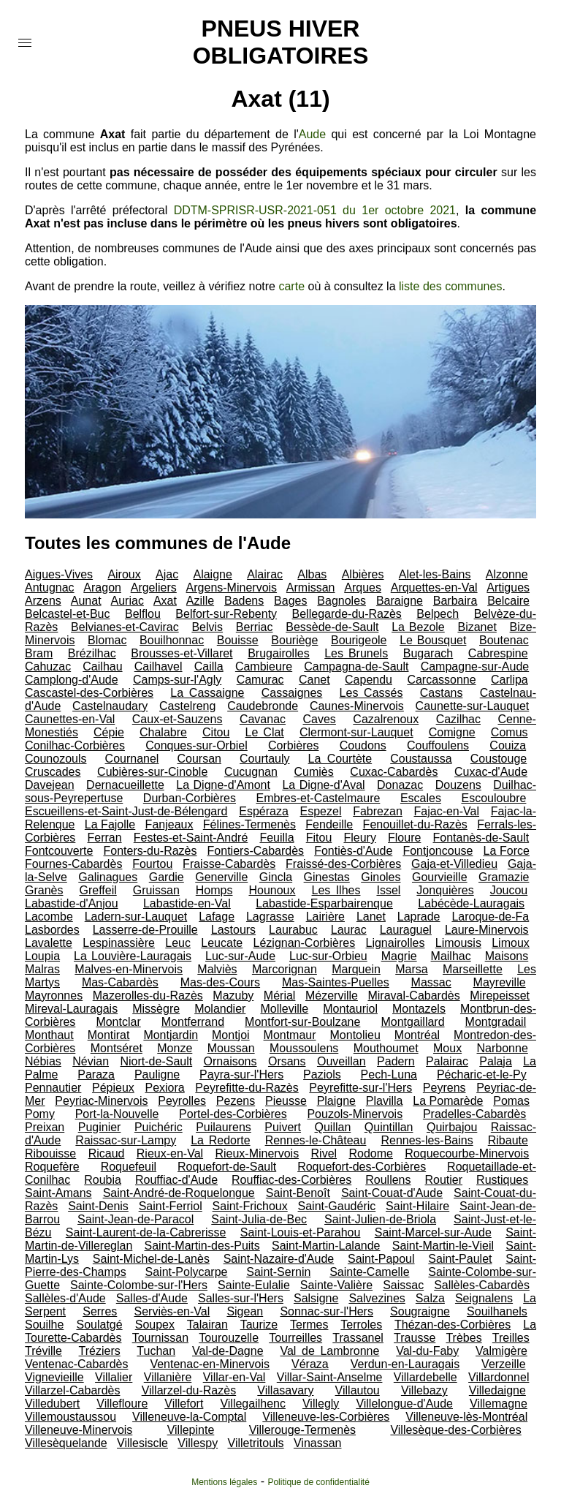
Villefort (183, 1403)
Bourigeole (359, 640)
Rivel (324, 1153)
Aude (312, 134)
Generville (221, 877)
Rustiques (502, 1180)
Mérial (280, 995)
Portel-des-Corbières (233, 1114)
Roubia (102, 1180)
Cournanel (132, 758)
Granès (44, 890)
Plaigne (336, 1101)
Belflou (143, 614)
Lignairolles (395, 943)
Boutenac (504, 640)
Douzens (458, 785)
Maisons (507, 956)
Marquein (356, 969)
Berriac (254, 627)
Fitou (319, 837)
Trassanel (357, 1338)
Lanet (371, 916)
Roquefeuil (129, 1166)
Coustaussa (421, 758)
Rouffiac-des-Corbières (291, 1180)
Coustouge (498, 758)
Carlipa (509, 679)
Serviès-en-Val (172, 1311)
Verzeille (503, 1364)
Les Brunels (356, 653)
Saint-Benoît (298, 1193)
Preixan (44, 1127)
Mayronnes (54, 995)
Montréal (417, 1035)
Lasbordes (52, 930)
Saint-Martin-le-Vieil (443, 1245)
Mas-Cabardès (120, 982)
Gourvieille (440, 877)
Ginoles (380, 877)
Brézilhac (92, 653)
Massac (431, 982)
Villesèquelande (66, 1443)
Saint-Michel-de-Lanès (151, 1259)
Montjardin (170, 1035)
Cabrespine (498, 653)
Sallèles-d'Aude (65, 1298)
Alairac (265, 574)
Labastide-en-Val (187, 903)
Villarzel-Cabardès (72, 1390)
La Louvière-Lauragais (132, 956)
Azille (200, 600)
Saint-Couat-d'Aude (392, 1193)
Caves (319, 719)
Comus (509, 732)
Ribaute (508, 1140)
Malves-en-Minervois (129, 969)
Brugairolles (278, 653)
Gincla (275, 877)
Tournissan (160, 1338)
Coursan (199, 758)
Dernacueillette (125, 785)
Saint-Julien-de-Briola (380, 1219)
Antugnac (50, 587)
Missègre (156, 1008)
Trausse (414, 1338)
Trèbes (463, 1338)
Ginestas (327, 877)
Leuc (178, 943)
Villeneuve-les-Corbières (325, 1416)
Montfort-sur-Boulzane (302, 1022)
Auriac (127, 600)
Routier (444, 1180)
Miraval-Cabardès (413, 995)
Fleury (359, 837)
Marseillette (473, 969)
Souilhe (44, 1324)
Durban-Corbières (189, 798)
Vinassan (318, 1443)
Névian (90, 1061)
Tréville (43, 1351)
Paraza (96, 1074)
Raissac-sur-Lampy (125, 1140)
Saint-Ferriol (170, 1206)
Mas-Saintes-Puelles (335, 982)
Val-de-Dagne (228, 1351)
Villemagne (498, 1403)
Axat (165, 600)
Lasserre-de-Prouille (145, 930)
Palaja (495, 1061)
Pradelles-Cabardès (474, 1114)
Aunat (86, 600)
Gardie (166, 877)
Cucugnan (251, 772)
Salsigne (316, 1298)
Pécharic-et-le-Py (482, 1074)
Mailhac (451, 956)
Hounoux (271, 890)
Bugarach (428, 653)
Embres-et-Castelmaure (318, 798)
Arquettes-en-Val (434, 587)
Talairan (207, 1324)
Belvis (207, 627)
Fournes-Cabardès (73, 864)
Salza (430, 1298)
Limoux (511, 943)
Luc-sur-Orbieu (328, 956)
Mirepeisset (500, 995)
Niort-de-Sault (156, 1061)
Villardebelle (425, 1377)
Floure (404, 837)
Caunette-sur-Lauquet (473, 706)
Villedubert (52, 1403)
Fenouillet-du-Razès (415, 824)
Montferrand (192, 1022)
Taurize (259, 1324)
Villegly (320, 1403)
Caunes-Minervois (357, 706)
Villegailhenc (253, 1403)
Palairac (447, 1061)
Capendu (368, 679)
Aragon (102, 587)
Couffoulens (438, 745)
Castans (441, 693)
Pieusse (286, 1101)
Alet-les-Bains (435, 574)
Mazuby (233, 995)
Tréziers (100, 1351)
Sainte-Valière (336, 1285)
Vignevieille (54, 1377)
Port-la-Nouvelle (117, 1114)
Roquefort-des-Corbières (361, 1166)
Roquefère (52, 1166)
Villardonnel (498, 1377)
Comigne (452, 732)
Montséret (116, 1048)
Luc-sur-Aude (240, 956)
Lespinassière (119, 943)
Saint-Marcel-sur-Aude (433, 1232)
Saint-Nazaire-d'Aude (279, 1259)
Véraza (310, 1364)
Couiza (507, 745)
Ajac (167, 574)
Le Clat (264, 732)
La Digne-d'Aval (323, 785)
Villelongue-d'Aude (404, 1403)
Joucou (509, 890)
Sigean (244, 1311)
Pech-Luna (389, 1074)
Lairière (325, 916)
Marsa (411, 969)
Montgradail (496, 1022)
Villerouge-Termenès (302, 1430)
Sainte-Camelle (369, 1272)
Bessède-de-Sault (332, 627)
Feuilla (276, 837)
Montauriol (350, 1008)
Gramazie (503, 877)
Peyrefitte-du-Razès (246, 1087)
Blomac (107, 640)
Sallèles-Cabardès (482, 1285)
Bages (290, 600)
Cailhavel (158, 666)
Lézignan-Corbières (304, 943)
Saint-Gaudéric (337, 1206)
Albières (363, 574)
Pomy (40, 1114)
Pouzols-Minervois (354, 1114)
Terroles (361, 1324)
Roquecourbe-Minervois (467, 1153)
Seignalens (484, 1298)
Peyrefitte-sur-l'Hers (360, 1087)
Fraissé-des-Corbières (343, 864)
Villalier (113, 1377)
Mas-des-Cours (220, 982)
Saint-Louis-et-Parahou (300, 1232)
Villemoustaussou (70, 1416)
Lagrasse (270, 916)
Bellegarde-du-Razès (347, 614)
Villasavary (285, 1390)
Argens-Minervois (231, 587)
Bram (39, 653)
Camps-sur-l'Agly (177, 679)
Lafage (216, 916)
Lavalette (48, 943)
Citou (215, 732)
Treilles (511, 1338)
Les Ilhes (336, 890)
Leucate (222, 943)
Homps (214, 890)
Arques (362, 587)
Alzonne (507, 574)
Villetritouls (256, 1443)
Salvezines (376, 1298)
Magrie (399, 956)
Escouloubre (493, 798)
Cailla (209, 666)
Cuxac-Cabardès (394, 772)
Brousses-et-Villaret (181, 653)
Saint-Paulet (460, 1259)
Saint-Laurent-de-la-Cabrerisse (146, 1232)
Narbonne (502, 1048)
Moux (447, 1048)
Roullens (388, 1180)
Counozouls (56, 758)
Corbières (293, 745)
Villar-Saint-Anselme (330, 1377)
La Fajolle (110, 824)
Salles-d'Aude (152, 1298)
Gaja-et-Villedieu (454, 864)
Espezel (321, 811)
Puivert (282, 1127)
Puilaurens (223, 1127)
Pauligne (157, 1074)
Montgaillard (412, 1022)
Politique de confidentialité (318, 1482)
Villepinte (191, 1430)
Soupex (155, 1324)
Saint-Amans (58, 1193)
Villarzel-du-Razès (189, 1390)
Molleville (284, 1008)
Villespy (198, 1443)
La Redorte (220, 1140)
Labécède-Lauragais (471, 903)
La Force (507, 851)
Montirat (109, 1035)
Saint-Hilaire (417, 1206)
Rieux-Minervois (257, 1153)
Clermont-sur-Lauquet (356, 732)
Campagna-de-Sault (356, 666)
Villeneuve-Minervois (78, 1430)
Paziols (322, 1074)
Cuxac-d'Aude (490, 772)
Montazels (419, 1008)
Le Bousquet (433, 640)
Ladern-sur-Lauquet (136, 916)
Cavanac (263, 719)
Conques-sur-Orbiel (196, 745)
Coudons (363, 745)
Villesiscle (142, 1443)
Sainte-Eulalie (254, 1285)
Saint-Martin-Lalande (326, 1245)
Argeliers (154, 587)
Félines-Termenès (249, 824)
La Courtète (340, 758)
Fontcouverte (59, 851)
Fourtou (152, 864)
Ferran (105, 837)
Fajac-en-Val (447, 811)
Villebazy (424, 1390)
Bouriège (294, 640)
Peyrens (444, 1087)
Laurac (349, 930)
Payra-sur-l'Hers (241, 1074)
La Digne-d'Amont (223, 785)
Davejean (50, 785)
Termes (309, 1324)
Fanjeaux (169, 824)
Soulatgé (99, 1324)
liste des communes (450, 286)
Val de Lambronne (329, 1351)
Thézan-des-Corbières (452, 1324)
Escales (420, 798)
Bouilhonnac (172, 640)
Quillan (333, 1127)
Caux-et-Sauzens (177, 719)
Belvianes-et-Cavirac (125, 627)
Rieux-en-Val (170, 1153)
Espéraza (264, 811)
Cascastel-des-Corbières (89, 693)
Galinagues (107, 877)
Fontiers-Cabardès (256, 851)
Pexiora (164, 1087)
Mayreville (499, 982)
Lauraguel (406, 930)
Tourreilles (295, 1338)
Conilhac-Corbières (75, 745)
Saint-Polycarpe (186, 1272)
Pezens (235, 1101)
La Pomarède (448, 1101)
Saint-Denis (98, 1206)
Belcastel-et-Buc (67, 614)
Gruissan (156, 890)
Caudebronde (262, 706)
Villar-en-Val (234, 1377)
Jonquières (444, 890)
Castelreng (187, 706)
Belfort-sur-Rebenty (226, 614)
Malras (42, 969)
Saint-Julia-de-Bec (259, 1219)
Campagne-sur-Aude (475, 666)
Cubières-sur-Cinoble (152, 772)
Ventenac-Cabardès (76, 1364)
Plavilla (384, 1101)
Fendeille (329, 824)
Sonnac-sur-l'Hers (326, 1311)
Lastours (233, 930)
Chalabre (163, 732)
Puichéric (158, 1127)
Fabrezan (377, 811)
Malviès (217, 969)
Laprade (418, 916)
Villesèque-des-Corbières (455, 1430)
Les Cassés (371, 693)
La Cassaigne (207, 693)
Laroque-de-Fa (490, 916)
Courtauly (264, 758)
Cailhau (102, 666)
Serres (100, 1311)
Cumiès (313, 772)
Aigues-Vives (59, 574)
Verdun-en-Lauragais (405, 1364)
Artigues (508, 587)
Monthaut (49, 1035)
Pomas (511, 1101)
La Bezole (418, 627)
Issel (388, 890)
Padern (396, 1061)
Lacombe (49, 916)
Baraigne (399, 600)
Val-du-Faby (427, 1351)
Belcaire (508, 600)
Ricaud (106, 1153)
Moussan (231, 1048)
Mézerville (331, 995)
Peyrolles (182, 1101)
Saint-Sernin (278, 1272)
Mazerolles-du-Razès (148, 995)
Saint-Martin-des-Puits (202, 1245)
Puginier (99, 1127)
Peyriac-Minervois (101, 1101)
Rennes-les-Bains (427, 1140)
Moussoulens (304, 1048)
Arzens (43, 600)
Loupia (42, 956)
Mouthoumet (386, 1048)
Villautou (357, 1390)
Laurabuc (293, 930)
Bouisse (238, 640)
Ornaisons (230, 1061)
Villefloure (122, 1403)
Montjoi (231, 1035)
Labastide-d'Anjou (71, 903)
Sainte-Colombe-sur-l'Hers (138, 1285)
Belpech (437, 614)
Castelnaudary (110, 706)
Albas (312, 574)
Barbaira (455, 600)
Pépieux (113, 1087)
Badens (244, 600)
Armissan (310, 587)
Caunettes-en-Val (70, 719)
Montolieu (355, 1035)
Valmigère (501, 1351)
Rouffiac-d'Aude (176, 1180)
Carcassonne (441, 679)
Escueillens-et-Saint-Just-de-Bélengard (126, 811)
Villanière (168, 1377)
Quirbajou (452, 1127)
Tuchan (156, 1351)
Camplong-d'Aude (71, 679)
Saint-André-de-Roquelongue (179, 1193)
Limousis (458, 943)
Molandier (219, 1008)
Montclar (118, 1022)
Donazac (400, 785)
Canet (314, 679)
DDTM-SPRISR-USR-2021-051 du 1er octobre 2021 (315, 210)
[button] (25, 43)
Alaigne (212, 574)
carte (291, 286)
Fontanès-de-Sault (481, 837)
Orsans (287, 1061)
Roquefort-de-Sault (227, 1166)
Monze (174, 1048)
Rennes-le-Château (316, 1140)
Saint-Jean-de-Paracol (135, 1219)
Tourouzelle (229, 1338)
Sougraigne (420, 1311)
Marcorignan (284, 969)
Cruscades (52, 772)
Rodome (370, 1153)
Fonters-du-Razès (149, 851)
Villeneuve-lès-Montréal (466, 1416)
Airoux (123, 574)
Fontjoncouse (437, 851)
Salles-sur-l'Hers (240, 1298)
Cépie (109, 732)
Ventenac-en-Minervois (210, 1364)
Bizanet (476, 627)
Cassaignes (292, 693)
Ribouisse (50, 1153)
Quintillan (389, 1127)
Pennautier (53, 1087)
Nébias (43, 1061)
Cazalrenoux (386, 719)
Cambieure (263, 666)
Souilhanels (497, 1311)
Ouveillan (341, 1061)
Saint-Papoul (381, 1259)
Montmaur (290, 1035)
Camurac (260, 679)
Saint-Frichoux (250, 1206)
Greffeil (97, 890)
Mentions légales (224, 1482)
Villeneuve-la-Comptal (189, 1416)
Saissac (403, 1285)
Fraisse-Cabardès (229, 864)
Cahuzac (48, 666)
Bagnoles (341, 600)
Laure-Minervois (487, 930)
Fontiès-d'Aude (353, 851)
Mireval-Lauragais (71, 1008)
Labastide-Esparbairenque (324, 903)
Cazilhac (458, 719)
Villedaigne (497, 1390)
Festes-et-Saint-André (191, 837)
